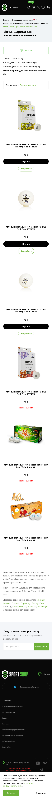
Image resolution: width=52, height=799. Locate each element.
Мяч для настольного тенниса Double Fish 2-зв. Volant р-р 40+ (26, 465)
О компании (6, 701)
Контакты (5, 724)
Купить (26, 161)
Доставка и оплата (8, 712)
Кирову (34, 603)
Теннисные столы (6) (13, 58)
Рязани (41, 600)
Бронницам (43, 606)
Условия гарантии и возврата (12, 706)
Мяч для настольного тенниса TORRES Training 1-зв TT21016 (26, 145)
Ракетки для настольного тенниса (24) (21, 66)
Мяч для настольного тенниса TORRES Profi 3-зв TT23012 (26, 227)
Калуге (42, 603)
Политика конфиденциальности (13, 730)
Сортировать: (12, 85)
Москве (7, 603)
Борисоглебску (19, 606)
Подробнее (26, 168)
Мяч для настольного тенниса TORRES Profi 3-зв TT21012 (26, 392)
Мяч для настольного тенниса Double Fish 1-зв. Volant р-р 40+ (26, 538)
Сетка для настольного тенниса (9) (20, 62)
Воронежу (25, 603)
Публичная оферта (8, 741)
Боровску (32, 606)
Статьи (4, 718)
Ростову (16, 603)
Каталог (44, 674)
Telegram (26, 687)
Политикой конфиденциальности (18, 784)
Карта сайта (6, 747)
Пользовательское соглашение (12, 735)
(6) (24, 72)
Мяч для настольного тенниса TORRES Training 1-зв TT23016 (26, 310)
